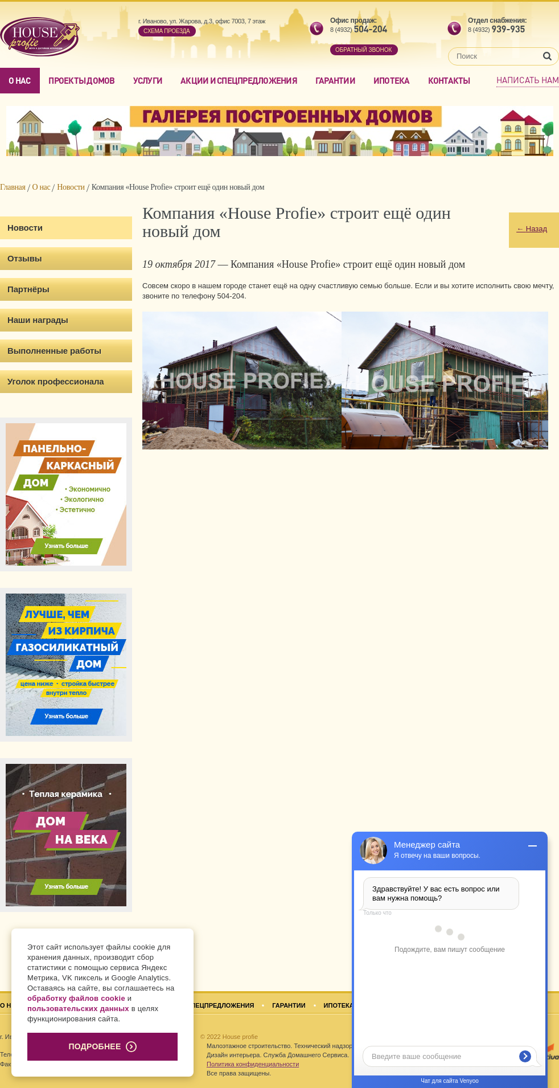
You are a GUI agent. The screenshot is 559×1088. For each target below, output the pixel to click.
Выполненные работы (54, 350)
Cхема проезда (166, 31)
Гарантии (335, 80)
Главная (13, 187)
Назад (531, 228)
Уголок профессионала (55, 381)
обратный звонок (363, 50)
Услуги (148, 80)
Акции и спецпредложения (238, 80)
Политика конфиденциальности (253, 1064)
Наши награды (37, 320)
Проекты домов (81, 80)
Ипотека (391, 80)
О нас (19, 80)
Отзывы (24, 258)
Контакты (449, 80)
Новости (70, 187)
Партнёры (28, 289)
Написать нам (527, 79)
